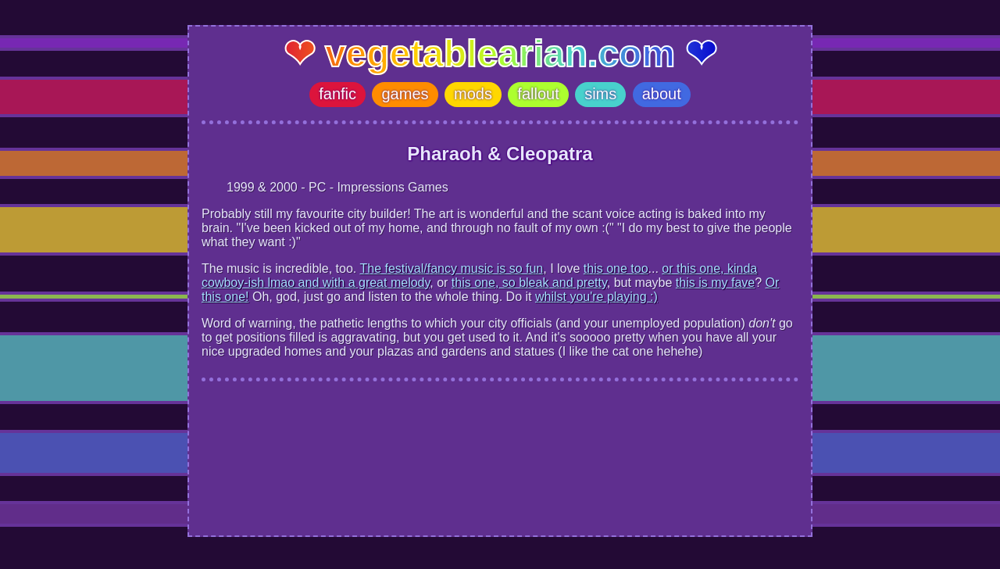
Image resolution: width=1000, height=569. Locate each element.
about (661, 93)
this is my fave (715, 282)
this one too (616, 268)
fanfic (337, 93)
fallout (538, 93)
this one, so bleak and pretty (529, 282)
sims (600, 93)
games (404, 93)
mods (473, 93)
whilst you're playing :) (596, 296)
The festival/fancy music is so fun (451, 268)
